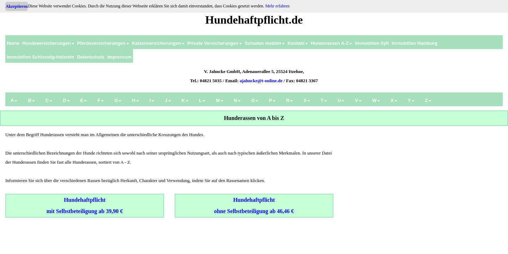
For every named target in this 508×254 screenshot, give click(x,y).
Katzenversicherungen (158, 43)
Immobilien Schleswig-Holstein (40, 57)
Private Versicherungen (214, 43)
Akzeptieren (17, 6)
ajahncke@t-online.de (261, 80)
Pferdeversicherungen (103, 43)
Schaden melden (265, 43)
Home (13, 43)
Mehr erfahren (277, 6)
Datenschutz (90, 57)
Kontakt (298, 43)
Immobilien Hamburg (414, 43)
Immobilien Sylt (372, 43)
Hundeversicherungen (48, 43)
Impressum (119, 57)
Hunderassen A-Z (331, 43)
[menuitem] (13, 42)
